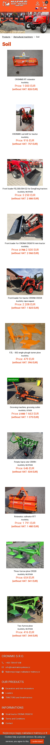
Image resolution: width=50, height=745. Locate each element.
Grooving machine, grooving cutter (25, 407)
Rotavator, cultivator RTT (25, 516)
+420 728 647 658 (13, 663)
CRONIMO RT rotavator (25, 79)
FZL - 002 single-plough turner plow (25, 352)
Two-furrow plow (25, 626)
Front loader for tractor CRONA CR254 (25, 298)
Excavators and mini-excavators (20, 688)
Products (6, 37)
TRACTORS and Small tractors (19, 697)
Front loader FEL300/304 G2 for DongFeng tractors (25, 189)
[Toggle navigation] (31, 3)
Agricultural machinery (23, 37)
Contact (9, 723)
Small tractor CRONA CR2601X (19, 714)
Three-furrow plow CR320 (25, 571)
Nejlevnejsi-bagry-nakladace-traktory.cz (23, 672)
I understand (37, 741)
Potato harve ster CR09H (25, 462)
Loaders (9, 693)
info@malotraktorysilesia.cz (18, 667)
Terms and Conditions (15, 719)
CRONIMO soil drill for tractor (25, 134)
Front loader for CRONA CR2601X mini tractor (25, 243)
